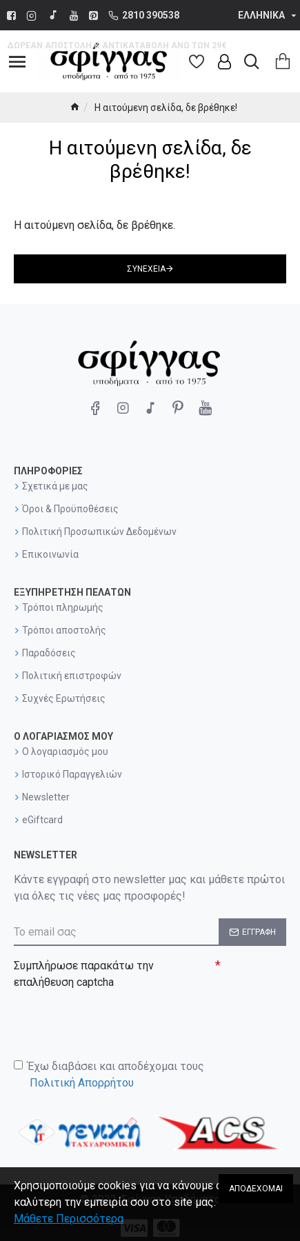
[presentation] (110, 1019)
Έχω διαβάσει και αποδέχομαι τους (109, 1075)
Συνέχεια (146, 269)
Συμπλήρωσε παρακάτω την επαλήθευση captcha (84, 974)
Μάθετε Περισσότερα (68, 1218)
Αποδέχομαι (256, 1188)
